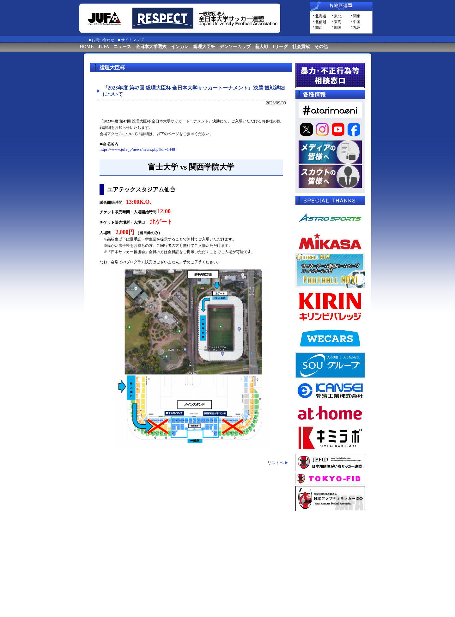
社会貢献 (301, 46)
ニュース (122, 46)
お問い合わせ (103, 40)
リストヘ (275, 462)
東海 (338, 22)
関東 (357, 16)
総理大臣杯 (204, 46)
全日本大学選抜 (151, 46)
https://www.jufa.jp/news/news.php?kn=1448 (137, 149)
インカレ (180, 46)
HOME (87, 46)
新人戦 (261, 46)
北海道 (320, 16)
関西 (319, 27)
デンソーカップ (235, 46)
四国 (338, 27)
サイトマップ (132, 40)
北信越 (320, 22)
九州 (357, 27)
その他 (321, 46)
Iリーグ (280, 46)
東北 (338, 16)
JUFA (103, 46)
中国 (357, 22)
